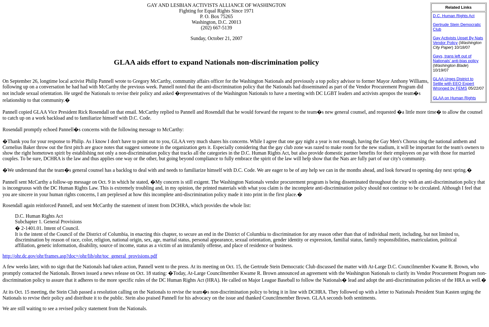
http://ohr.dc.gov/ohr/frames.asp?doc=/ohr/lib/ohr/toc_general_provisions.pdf (79, 256)
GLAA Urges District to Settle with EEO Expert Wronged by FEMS (453, 84)
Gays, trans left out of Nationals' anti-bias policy (455, 58)
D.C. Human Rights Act (454, 15)
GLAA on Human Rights (454, 98)
